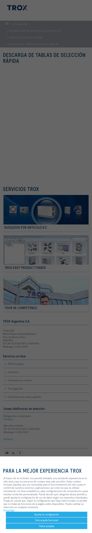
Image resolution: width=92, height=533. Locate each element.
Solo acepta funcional (46, 520)
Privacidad (8, 510)
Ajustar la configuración (46, 514)
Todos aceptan (46, 526)
